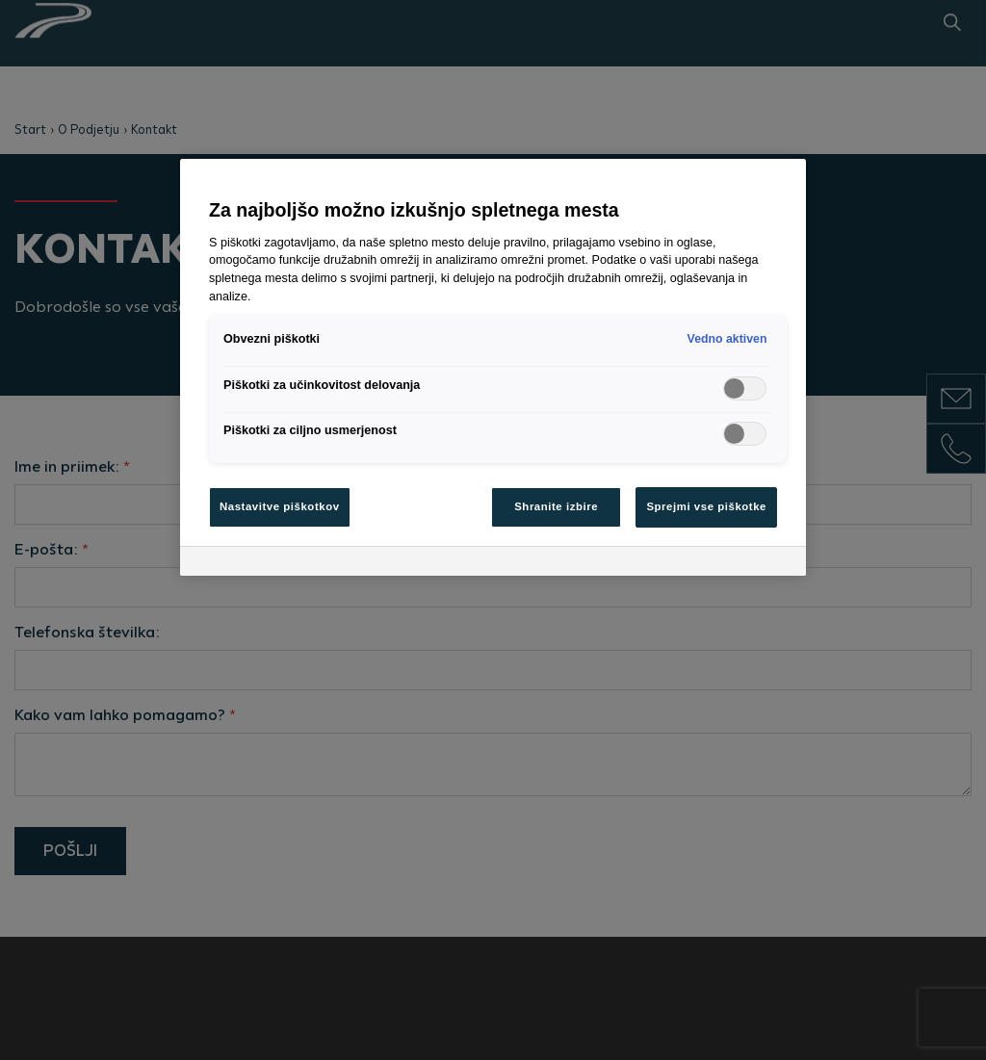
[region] (493, 367)
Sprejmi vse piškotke (706, 506)
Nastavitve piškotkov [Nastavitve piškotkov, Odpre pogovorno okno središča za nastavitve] (280, 506)
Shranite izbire (556, 506)
